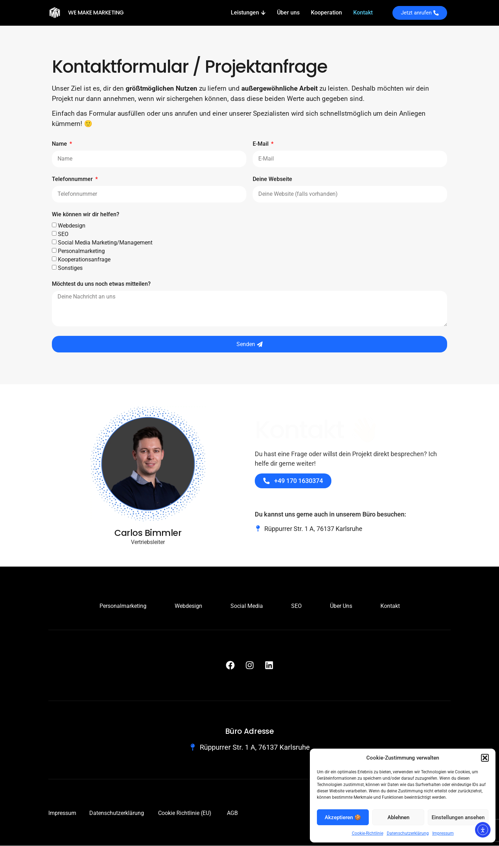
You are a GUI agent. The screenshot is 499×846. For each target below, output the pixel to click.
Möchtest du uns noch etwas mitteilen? (101, 285)
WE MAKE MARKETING (96, 12)
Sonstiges (70, 268)
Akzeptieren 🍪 (343, 817)
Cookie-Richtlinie (367, 833)
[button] (484, 757)
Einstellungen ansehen (458, 817)
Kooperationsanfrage (84, 259)
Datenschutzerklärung (408, 833)
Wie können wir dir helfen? (85, 215)
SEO (63, 234)
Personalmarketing (81, 251)
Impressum (443, 833)
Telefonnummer (73, 180)
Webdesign (71, 226)
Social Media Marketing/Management (105, 243)
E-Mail (261, 144)
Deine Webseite (272, 180)
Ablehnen (398, 817)
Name (60, 144)
